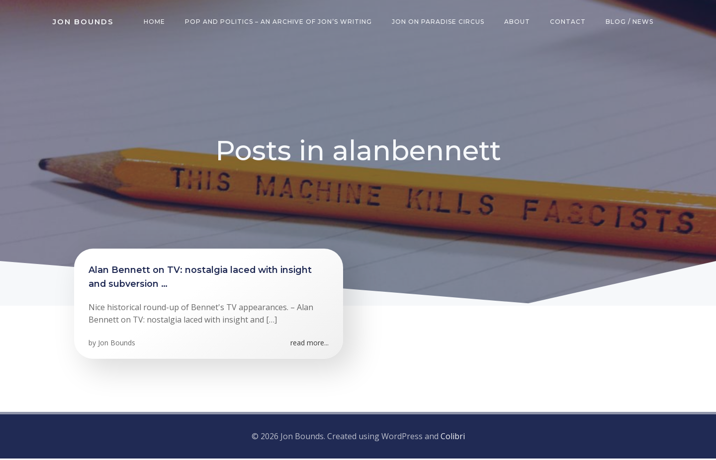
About (518, 22)
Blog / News (630, 22)
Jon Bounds (117, 345)
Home (155, 22)
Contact (569, 22)
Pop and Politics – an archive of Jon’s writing (279, 22)
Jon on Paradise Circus (439, 22)
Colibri (453, 437)
